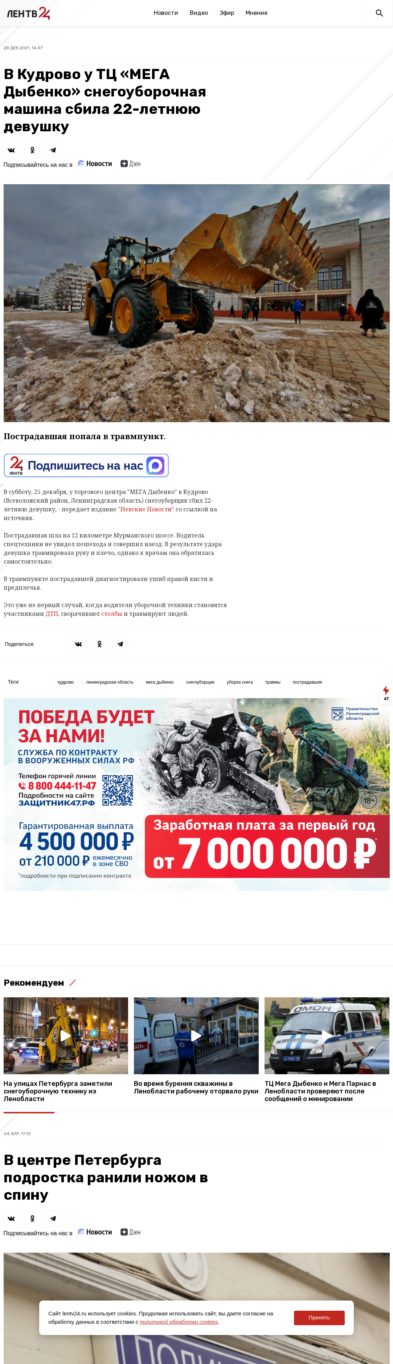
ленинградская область (110, 682)
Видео (199, 12)
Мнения (256, 12)
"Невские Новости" (146, 509)
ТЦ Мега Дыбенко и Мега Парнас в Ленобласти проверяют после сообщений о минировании (320, 1091)
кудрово (66, 682)
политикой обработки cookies (179, 1322)
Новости (166, 12)
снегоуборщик (200, 682)
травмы (273, 682)
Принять (319, 1317)
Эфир (227, 12)
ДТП (51, 614)
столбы (111, 614)
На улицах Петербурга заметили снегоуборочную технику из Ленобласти (58, 1091)
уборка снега (240, 682)
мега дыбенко (160, 682)
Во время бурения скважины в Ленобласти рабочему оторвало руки (196, 1087)
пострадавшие (307, 682)
